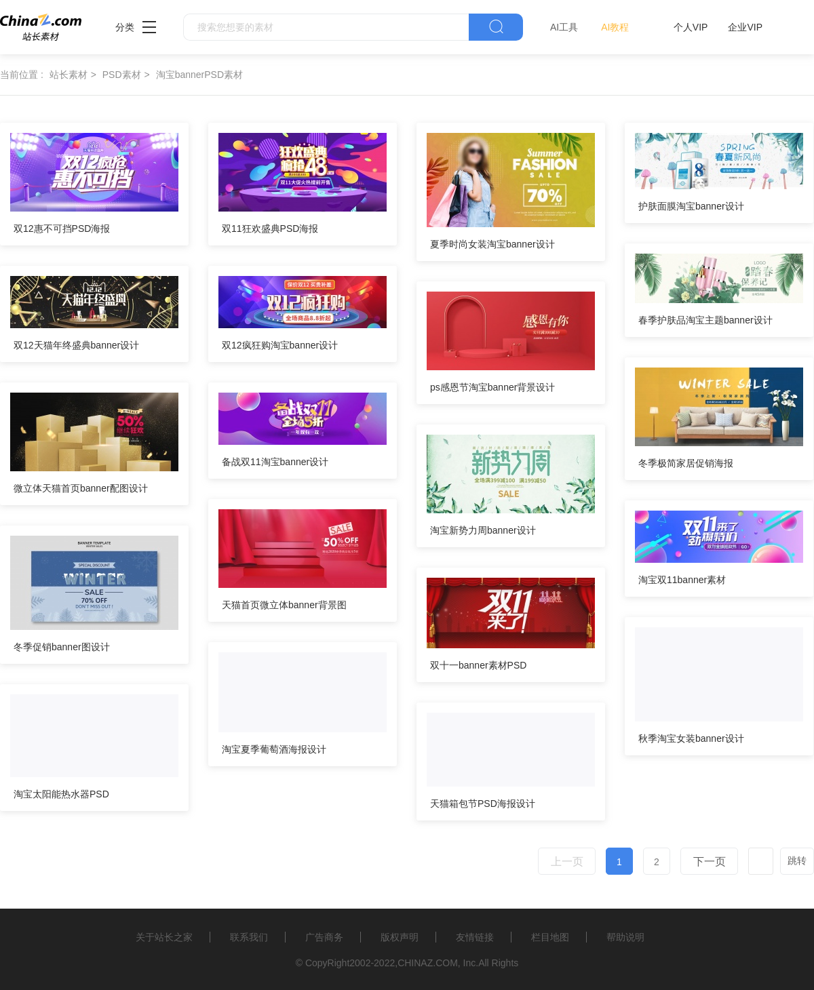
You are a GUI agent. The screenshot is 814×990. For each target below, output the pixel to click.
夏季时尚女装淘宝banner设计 (492, 244)
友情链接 (475, 937)
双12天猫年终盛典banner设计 (76, 345)
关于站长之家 (164, 937)
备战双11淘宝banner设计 (275, 461)
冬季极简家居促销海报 (685, 463)
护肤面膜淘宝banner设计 (691, 206)
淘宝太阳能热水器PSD (61, 794)
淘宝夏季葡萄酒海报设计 (274, 749)
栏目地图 (550, 937)
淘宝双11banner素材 (682, 579)
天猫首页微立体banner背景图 (284, 604)
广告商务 (324, 937)
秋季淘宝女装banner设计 (691, 738)
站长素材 (69, 74)
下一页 (709, 861)
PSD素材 (121, 74)
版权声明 (400, 937)
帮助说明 (625, 937)
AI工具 (564, 27)
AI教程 (615, 27)
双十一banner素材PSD (478, 665)
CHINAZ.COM (428, 962)
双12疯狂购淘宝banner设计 (280, 345)
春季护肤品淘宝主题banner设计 (705, 320)
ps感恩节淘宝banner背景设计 (492, 387)
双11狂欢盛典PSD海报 (270, 228)
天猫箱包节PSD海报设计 (482, 803)
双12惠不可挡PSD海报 (62, 228)
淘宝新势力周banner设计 (483, 530)
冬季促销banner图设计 (62, 646)
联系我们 (249, 937)
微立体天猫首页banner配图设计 (81, 488)
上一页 (567, 861)
